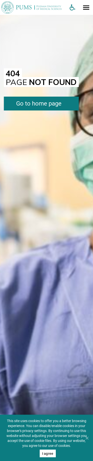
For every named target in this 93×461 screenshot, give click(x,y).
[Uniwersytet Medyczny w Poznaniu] (33, 7)
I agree (48, 454)
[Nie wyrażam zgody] (86, 437)
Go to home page (39, 103)
